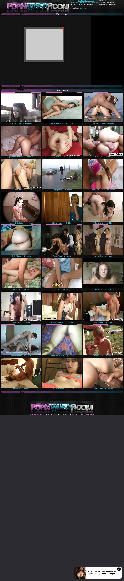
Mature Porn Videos (89, 2)
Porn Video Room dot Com (86, 1)
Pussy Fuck (82, 8)
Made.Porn (99, 2)
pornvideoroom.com (36, 414)
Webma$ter (90, 414)
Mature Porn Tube (76, 2)
